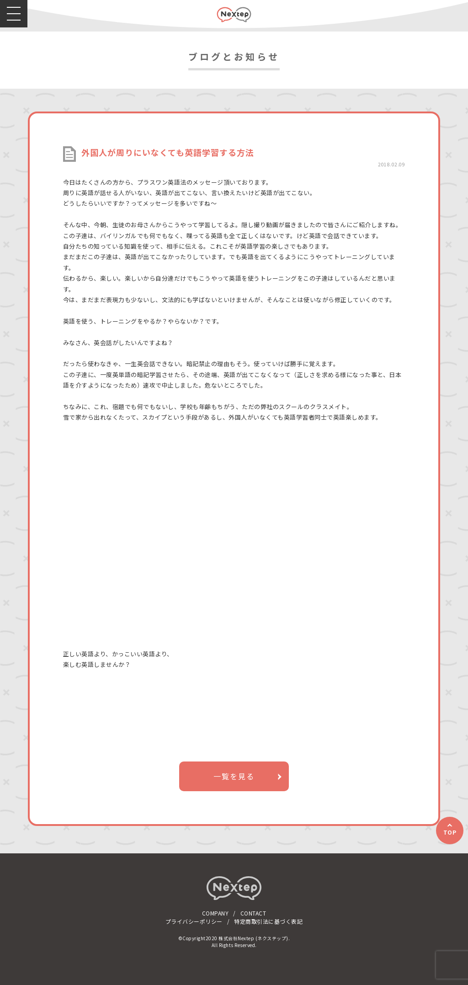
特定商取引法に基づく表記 (268, 921)
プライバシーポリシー (194, 921)
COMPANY (215, 913)
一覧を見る (234, 776)
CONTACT (253, 913)
